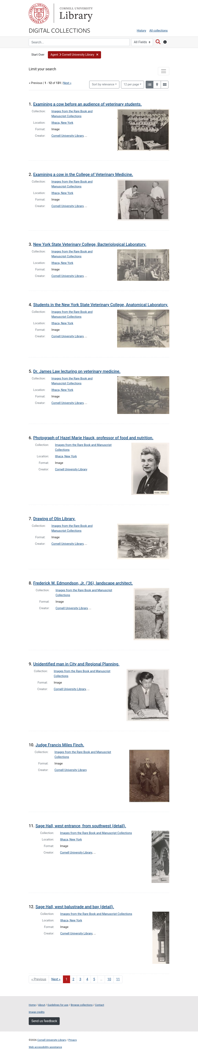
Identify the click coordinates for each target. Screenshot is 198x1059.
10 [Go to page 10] (109, 979)
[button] (74, 54)
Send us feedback (44, 1021)
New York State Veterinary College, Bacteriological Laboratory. (89, 244)
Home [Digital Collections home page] (32, 1004)
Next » (67, 83)
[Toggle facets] (163, 71)
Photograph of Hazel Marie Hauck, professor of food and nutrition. (93, 437)
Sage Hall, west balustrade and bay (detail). (74, 906)
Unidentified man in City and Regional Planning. (76, 664)
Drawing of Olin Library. (54, 518)
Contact (99, 1004)
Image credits (37, 1012)
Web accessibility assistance (45, 1047)
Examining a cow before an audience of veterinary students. (87, 104)
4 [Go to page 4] (87, 979)
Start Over (37, 54)
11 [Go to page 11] (118, 979)
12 (131, 84)
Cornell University (39, 13)
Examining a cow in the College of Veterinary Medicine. (83, 174)
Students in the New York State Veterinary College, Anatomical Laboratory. (100, 304)
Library (75, 13)
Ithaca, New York (62, 123)
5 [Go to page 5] (94, 979)
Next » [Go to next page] (55, 979)
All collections (158, 30)
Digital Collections (59, 30)
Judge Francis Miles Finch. (59, 744)
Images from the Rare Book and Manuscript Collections (96, 833)
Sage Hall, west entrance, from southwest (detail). (80, 825)
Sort (103, 84)
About (41, 1004)
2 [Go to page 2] (73, 979)
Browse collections (82, 1004)
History (141, 30)
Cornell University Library (68, 136)
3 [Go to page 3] (80, 979)
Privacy (72, 1039)
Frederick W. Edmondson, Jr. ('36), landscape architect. (83, 583)
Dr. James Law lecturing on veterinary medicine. (76, 371)
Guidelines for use (57, 1004)
